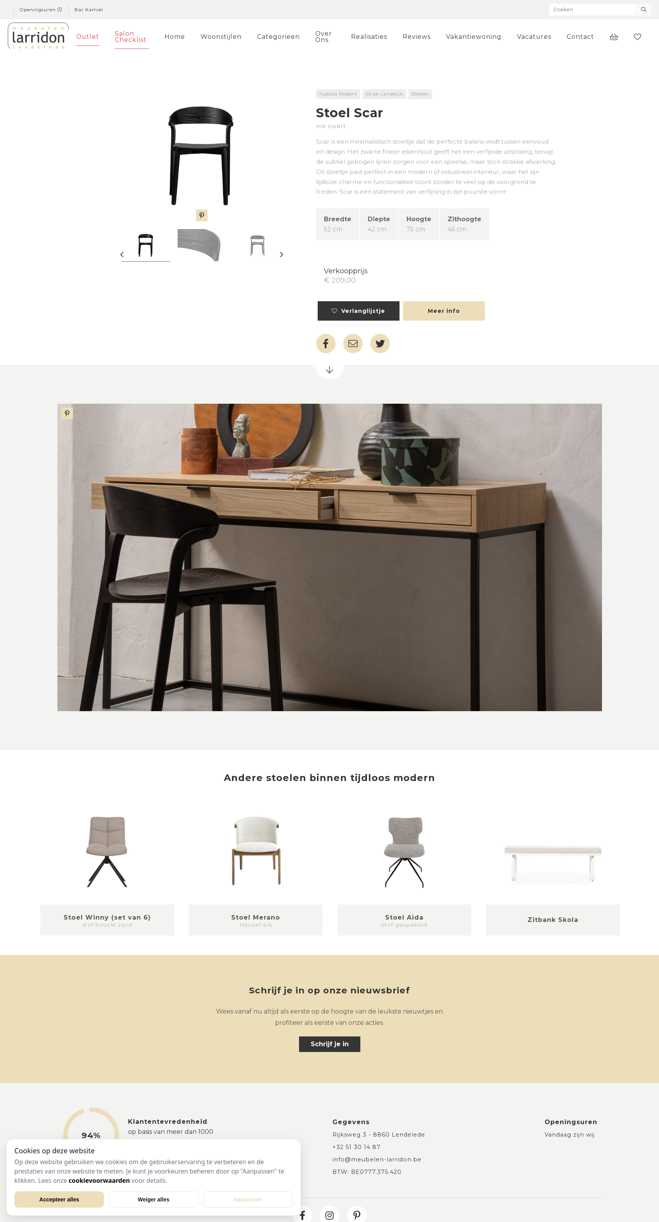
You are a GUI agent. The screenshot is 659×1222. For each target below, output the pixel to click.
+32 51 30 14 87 (356, 1147)
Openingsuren (41, 9)
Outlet (87, 36)
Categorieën (278, 36)
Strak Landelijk (384, 94)
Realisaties (369, 36)
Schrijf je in (330, 1044)
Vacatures (534, 36)
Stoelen (420, 94)
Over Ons (323, 36)
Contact (580, 36)
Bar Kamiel (88, 9)
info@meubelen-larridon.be (377, 1159)
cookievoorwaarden (99, 1180)
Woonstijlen (221, 36)
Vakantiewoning (474, 36)
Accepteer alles (59, 1199)
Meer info (444, 310)
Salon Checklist (131, 36)
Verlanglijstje (358, 310)
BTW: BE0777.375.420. (367, 1171)
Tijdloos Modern (338, 94)
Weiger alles (153, 1199)
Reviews (417, 36)
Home (174, 36)
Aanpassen (248, 1199)
